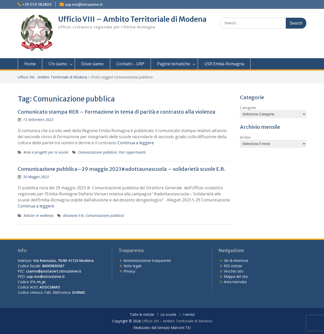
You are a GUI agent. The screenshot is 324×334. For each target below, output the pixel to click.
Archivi (245, 137)
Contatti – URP (130, 64)
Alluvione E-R (73, 215)
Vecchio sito (234, 271)
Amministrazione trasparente (147, 260)
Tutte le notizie (142, 314)
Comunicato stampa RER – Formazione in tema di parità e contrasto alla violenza (116, 112)
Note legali (132, 265)
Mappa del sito (236, 276)
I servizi (189, 314)
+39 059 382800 (37, 4)
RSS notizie (233, 265)
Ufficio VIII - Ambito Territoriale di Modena (52, 77)
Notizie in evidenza (38, 215)
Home (30, 64)
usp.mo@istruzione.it (84, 4)
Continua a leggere (135, 142)
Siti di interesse (236, 260)
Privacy (129, 271)
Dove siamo (92, 64)
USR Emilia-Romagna (224, 64)
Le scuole (168, 314)
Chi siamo (58, 64)
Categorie (248, 107)
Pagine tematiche (173, 64)
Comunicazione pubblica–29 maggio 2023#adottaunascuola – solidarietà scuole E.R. (121, 169)
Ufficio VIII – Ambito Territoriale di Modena (132, 19)
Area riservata (235, 281)
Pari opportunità (132, 152)
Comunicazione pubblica (97, 152)
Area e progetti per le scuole (46, 152)
